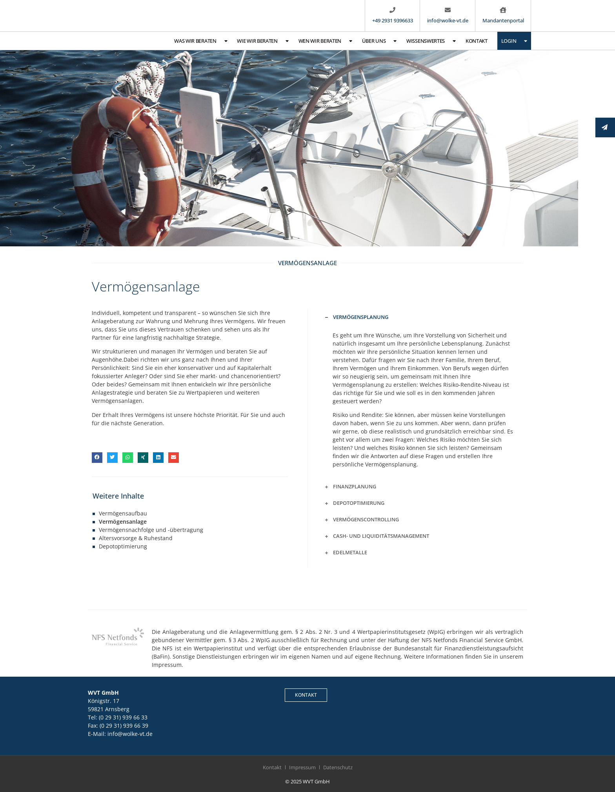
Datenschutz (338, 767)
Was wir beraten (200, 41)
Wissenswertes (431, 41)
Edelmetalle (350, 552)
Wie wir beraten (262, 41)
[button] (97, 457)
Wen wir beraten (325, 41)
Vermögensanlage (123, 521)
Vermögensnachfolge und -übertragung (151, 529)
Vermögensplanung (360, 316)
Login (514, 41)
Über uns (379, 41)
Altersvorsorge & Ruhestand (136, 538)
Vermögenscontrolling (366, 519)
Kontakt (477, 40)
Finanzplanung (354, 486)
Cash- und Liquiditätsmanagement (381, 535)
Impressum (302, 767)
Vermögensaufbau (123, 513)
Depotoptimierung (123, 546)
